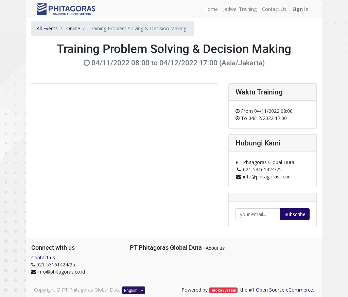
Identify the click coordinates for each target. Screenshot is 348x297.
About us (215, 248)
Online (73, 28)
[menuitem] (211, 9)
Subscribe (294, 214)
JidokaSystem (223, 290)
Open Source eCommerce (284, 289)
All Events (47, 28)
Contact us (43, 257)
